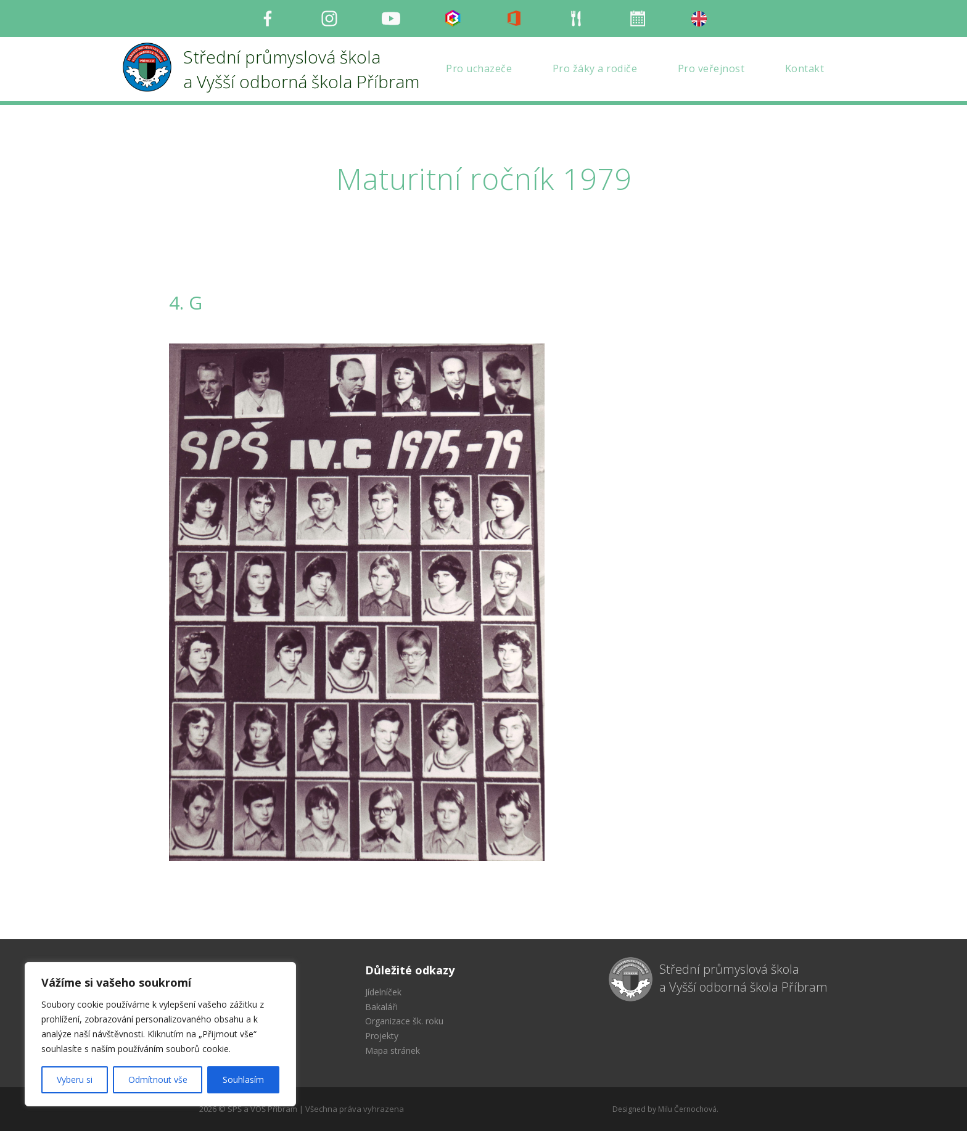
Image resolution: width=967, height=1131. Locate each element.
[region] (160, 1034)
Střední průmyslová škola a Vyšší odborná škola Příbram (743, 978)
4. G (185, 302)
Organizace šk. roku (404, 1021)
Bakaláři (381, 1007)
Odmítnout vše (157, 1079)
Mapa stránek (392, 1050)
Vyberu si (75, 1079)
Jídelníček (383, 992)
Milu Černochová (687, 1109)
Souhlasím (243, 1079)
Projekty (381, 1036)
